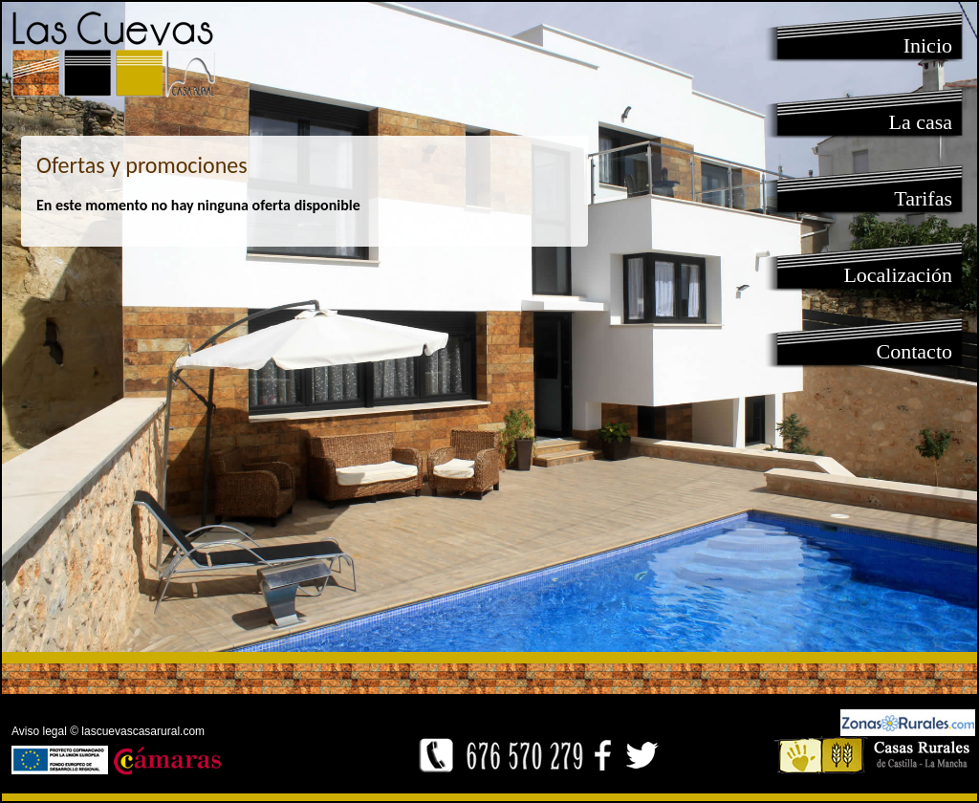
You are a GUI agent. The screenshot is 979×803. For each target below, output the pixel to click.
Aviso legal (39, 731)
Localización (897, 275)
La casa (920, 122)
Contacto (914, 351)
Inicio (927, 45)
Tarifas (923, 198)
